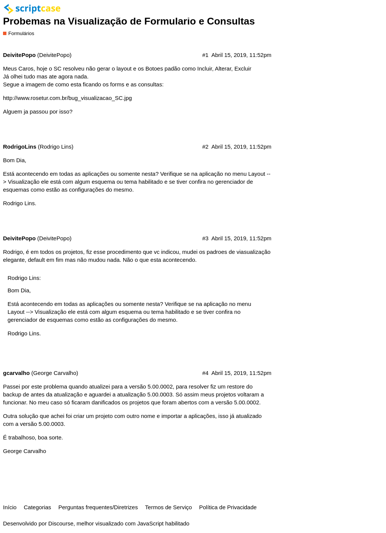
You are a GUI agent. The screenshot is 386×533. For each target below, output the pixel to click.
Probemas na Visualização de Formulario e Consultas (129, 21)
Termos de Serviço (168, 507)
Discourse (61, 523)
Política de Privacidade (228, 507)
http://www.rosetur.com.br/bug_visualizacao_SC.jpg (67, 98)
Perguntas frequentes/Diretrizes (98, 507)
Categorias (37, 507)
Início (10, 507)
